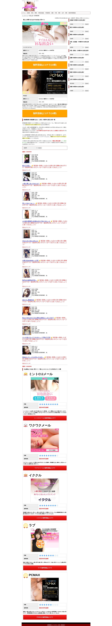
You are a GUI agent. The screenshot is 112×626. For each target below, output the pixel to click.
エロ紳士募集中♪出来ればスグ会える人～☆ (36, 221)
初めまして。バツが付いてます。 (33, 357)
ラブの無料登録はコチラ (45, 568)
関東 (36, 12)
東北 (32, 12)
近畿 (52, 12)
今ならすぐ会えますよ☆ (30, 241)
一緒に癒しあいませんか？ (31, 183)
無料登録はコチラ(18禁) (44, 65)
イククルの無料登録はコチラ (44, 518)
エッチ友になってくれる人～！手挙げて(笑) (36, 337)
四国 (59, 12)
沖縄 (66, 12)
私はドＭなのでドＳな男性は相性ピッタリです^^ (38, 318)
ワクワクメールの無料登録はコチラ (45, 468)
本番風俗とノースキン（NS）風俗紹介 (56, 624)
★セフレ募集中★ (28, 300)
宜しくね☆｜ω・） (28, 203)
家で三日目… (26, 165)
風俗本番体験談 (72, 12)
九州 (63, 12)
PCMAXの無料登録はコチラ (45, 617)
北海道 (28, 12)
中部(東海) (47, 12)
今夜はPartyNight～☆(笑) (30, 260)
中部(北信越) (41, 12)
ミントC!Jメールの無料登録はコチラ (45, 418)
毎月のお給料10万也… (29, 280)
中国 (56, 12)
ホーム (23, 12)
